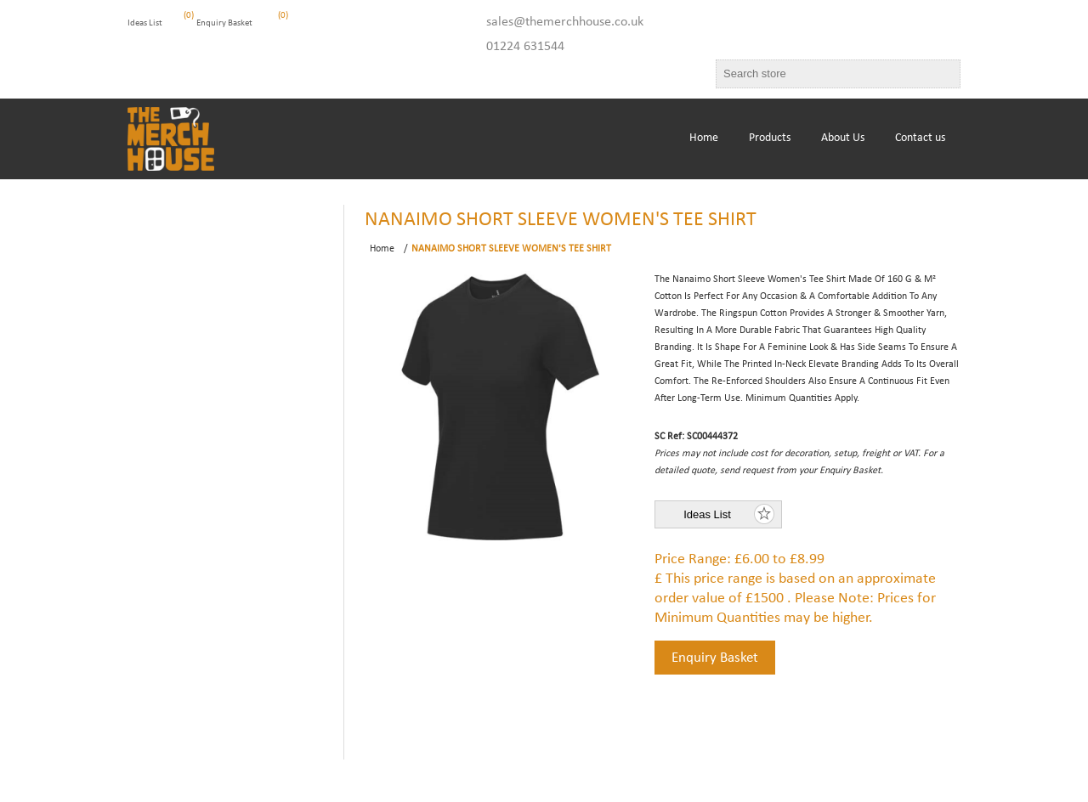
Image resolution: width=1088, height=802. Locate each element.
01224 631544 (525, 47)
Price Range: (692, 559)
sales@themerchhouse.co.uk (564, 22)
